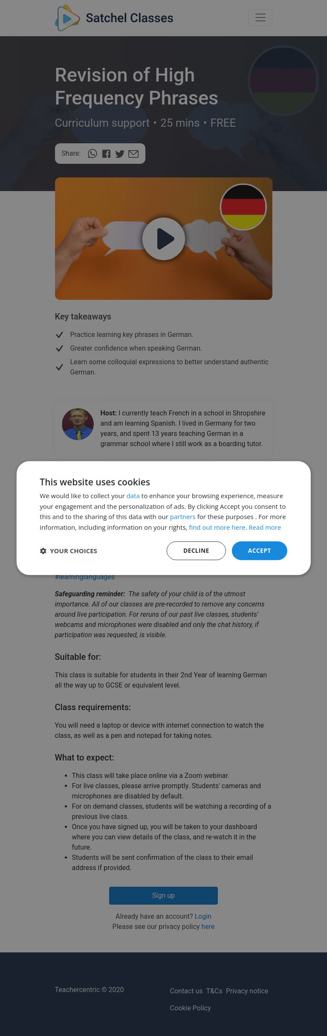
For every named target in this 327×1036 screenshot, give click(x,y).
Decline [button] (195, 550)
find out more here (217, 527)
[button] (68, 550)
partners (183, 516)
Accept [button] (259, 550)
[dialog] (163, 518)
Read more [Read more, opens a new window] (265, 527)
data (133, 495)
